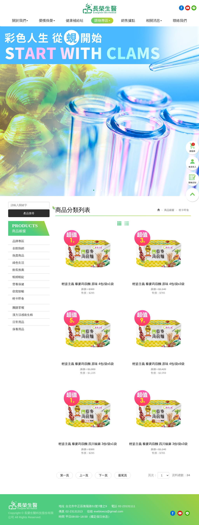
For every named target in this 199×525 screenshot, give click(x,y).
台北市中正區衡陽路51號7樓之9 (86, 506)
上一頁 (84, 475)
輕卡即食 (18, 298)
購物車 (192, 146)
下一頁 (104, 475)
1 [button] (94, 190)
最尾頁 (123, 475)
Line (194, 8)
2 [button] (98, 190)
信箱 (90, 511)
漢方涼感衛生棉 (22, 314)
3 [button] (101, 190)
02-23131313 (74, 511)
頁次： (152, 475)
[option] (99, 105)
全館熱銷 (18, 248)
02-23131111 (126, 506)
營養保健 (18, 284)
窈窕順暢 (18, 291)
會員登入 (192, 162)
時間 (62, 516)
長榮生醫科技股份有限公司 (99, 8)
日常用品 (18, 322)
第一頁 (64, 475)
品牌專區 (18, 241)
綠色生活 (18, 262)
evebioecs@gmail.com (108, 511)
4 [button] (105, 190)
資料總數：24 (181, 475)
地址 (62, 506)
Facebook (181, 8)
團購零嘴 (18, 307)
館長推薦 (18, 269)
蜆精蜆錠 (18, 277)
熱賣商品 (18, 255)
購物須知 (192, 178)
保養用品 (18, 329)
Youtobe (187, 8)
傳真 (62, 511)
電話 (114, 506)
